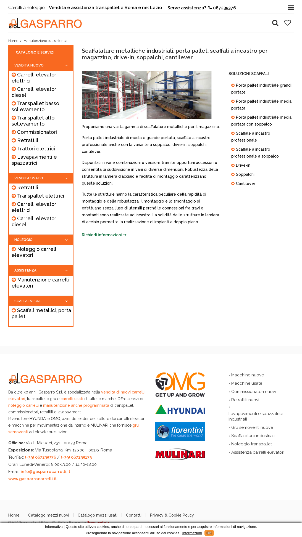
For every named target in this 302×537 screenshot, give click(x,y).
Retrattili (27, 140)
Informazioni (192, 533)
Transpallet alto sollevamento (33, 121)
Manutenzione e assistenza (45, 41)
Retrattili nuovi (245, 399)
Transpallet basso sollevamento (35, 106)
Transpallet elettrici (40, 196)
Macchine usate (246, 383)
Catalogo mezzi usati (97, 515)
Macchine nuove (247, 375)
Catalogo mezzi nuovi (48, 515)
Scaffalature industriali (253, 435)
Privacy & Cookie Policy (172, 515)
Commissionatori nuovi (253, 391)
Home (13, 41)
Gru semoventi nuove (252, 427)
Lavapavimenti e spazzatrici (34, 160)
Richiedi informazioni (104, 235)
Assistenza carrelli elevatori (257, 452)
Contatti (133, 515)
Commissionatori (37, 132)
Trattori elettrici (36, 148)
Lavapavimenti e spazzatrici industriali (256, 416)
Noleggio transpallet (251, 444)
